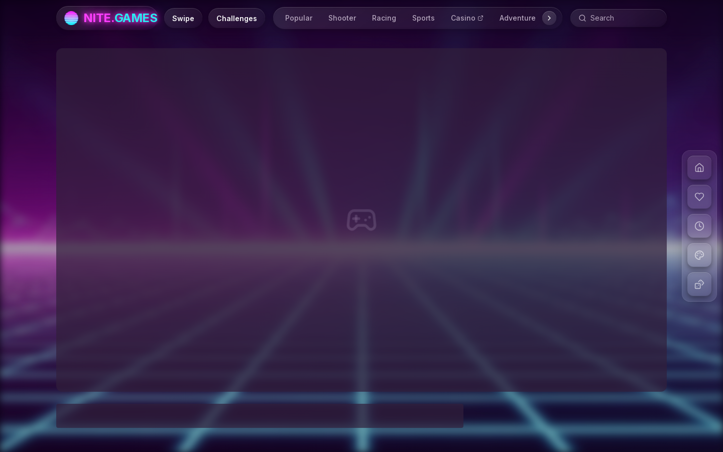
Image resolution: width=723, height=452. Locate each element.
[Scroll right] (549, 18)
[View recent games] (699, 226)
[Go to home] (699, 168)
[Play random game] (699, 284)
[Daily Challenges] (236, 18)
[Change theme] (699, 255)
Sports (423, 18)
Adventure (518, 18)
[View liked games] (699, 197)
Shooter (342, 18)
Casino (467, 18)
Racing (384, 18)
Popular (298, 18)
